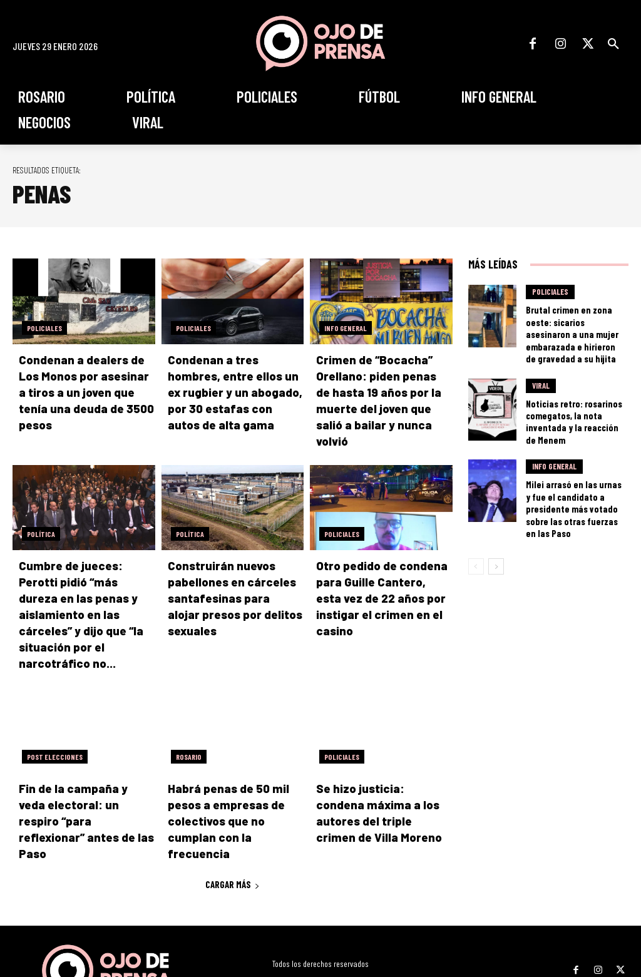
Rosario (189, 717)
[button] (613, 44)
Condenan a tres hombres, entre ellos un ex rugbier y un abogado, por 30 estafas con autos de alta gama (233, 390)
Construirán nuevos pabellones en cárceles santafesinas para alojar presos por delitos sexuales (230, 577)
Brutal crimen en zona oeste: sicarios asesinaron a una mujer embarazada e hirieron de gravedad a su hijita (574, 324)
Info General (345, 328)
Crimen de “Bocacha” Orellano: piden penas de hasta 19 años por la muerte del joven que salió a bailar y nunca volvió (381, 390)
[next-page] (496, 514)
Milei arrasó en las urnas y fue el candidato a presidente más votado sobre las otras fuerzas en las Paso (574, 467)
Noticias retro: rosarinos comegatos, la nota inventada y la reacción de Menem (573, 395)
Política (41, 514)
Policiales (44, 328)
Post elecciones (55, 717)
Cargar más (232, 826)
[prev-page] (476, 514)
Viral (541, 369)
